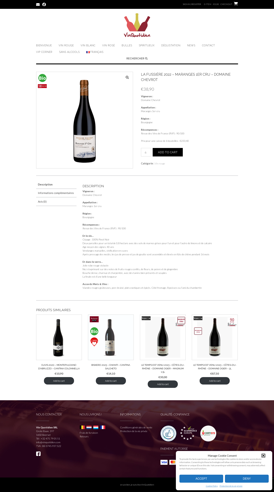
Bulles (127, 45)
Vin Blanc (88, 45)
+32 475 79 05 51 (50, 438)
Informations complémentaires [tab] (56, 192)
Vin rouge (66, 45)
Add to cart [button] (59, 381)
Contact (208, 45)
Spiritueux (147, 45)
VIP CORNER (44, 52)
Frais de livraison (89, 432)
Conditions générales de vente (136, 427)
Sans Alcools (69, 52)
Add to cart (168, 152)
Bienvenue (44, 45)
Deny (247, 478)
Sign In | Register (192, 4)
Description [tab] (45, 184)
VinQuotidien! (147, 484)
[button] (263, 455)
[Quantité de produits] (146, 152)
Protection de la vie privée (231, 486)
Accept (201, 478)
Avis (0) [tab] (42, 201)
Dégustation (170, 45)
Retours (84, 436)
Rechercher (137, 58)
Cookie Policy (212, 486)
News (191, 45)
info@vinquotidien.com (48, 442)
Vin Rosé (108, 45)
